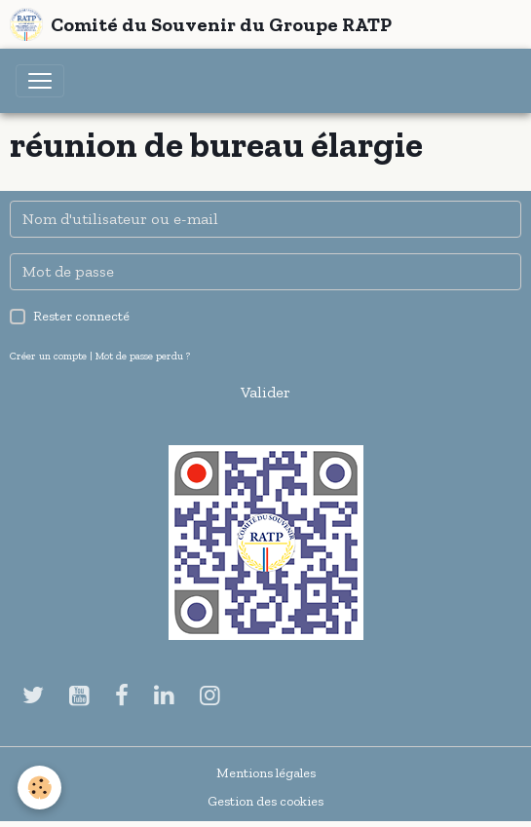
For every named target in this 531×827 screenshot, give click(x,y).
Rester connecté (81, 316)
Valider (265, 392)
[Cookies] (39, 787)
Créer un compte (48, 355)
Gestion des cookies (265, 801)
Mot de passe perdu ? (142, 355)
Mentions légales (266, 773)
